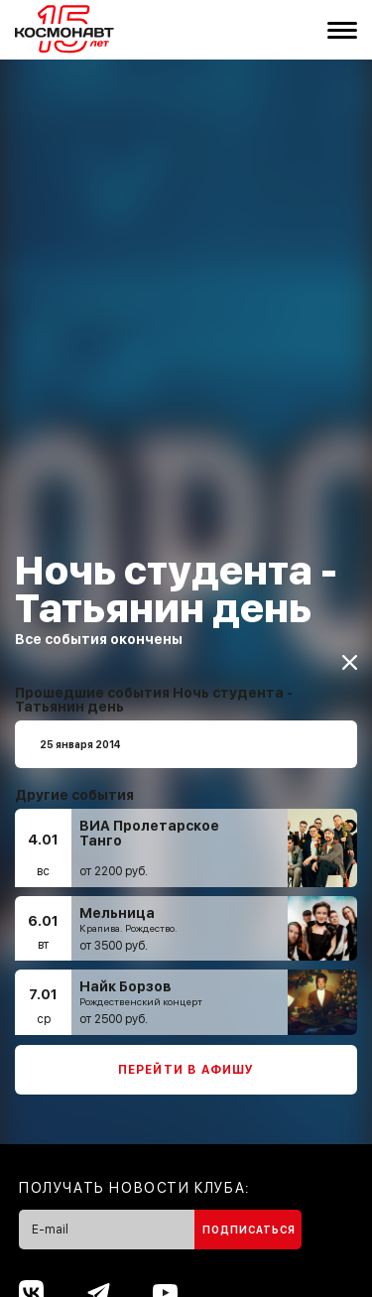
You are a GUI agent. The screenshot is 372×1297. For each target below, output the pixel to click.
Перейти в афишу (186, 1061)
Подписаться (249, 1221)
